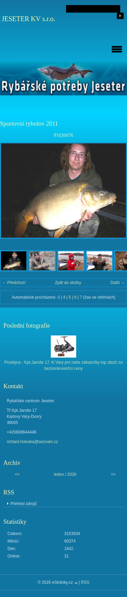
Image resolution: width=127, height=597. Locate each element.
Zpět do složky (68, 282)
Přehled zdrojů (23, 503)
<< (17, 474)
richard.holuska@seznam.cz (32, 441)
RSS (85, 582)
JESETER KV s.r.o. (28, 18)
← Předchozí (13, 282)
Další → (117, 282)
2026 (72, 474)
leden (59, 474)
